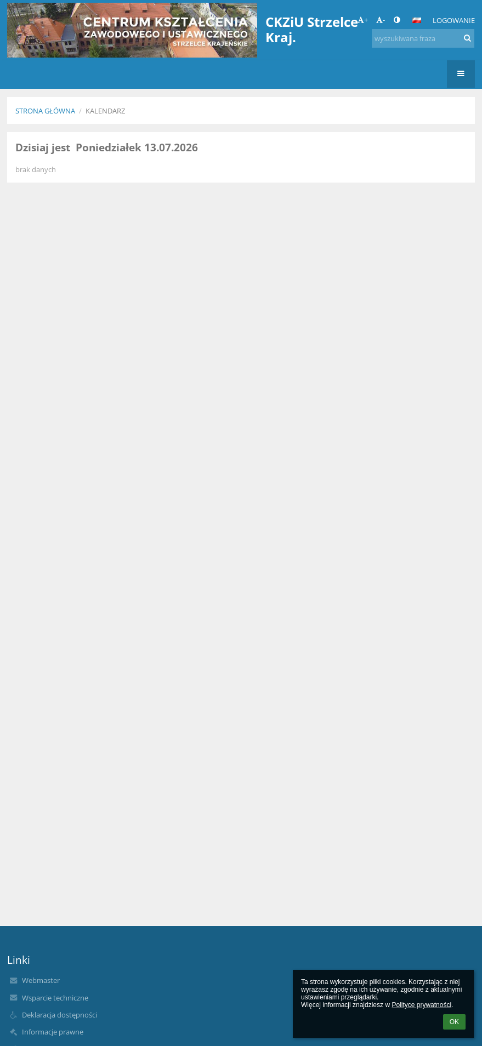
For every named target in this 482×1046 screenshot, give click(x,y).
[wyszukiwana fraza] (423, 38)
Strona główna (45, 111)
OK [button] (454, 1022)
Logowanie (454, 20)
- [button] (380, 20)
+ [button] (363, 20)
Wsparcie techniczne (55, 998)
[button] (417, 20)
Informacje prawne (52, 1032)
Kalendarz (105, 111)
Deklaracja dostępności (59, 1015)
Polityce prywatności (421, 1005)
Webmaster (41, 980)
